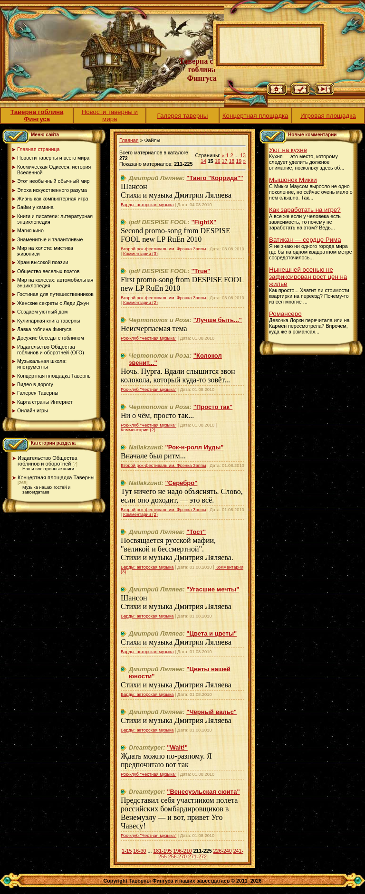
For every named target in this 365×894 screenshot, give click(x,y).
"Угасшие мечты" (212, 589)
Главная (129, 140)
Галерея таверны (182, 115)
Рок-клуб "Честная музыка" (148, 338)
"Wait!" (177, 747)
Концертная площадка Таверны (56, 477)
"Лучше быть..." (217, 319)
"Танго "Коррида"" (214, 177)
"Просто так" (212, 406)
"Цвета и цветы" (211, 633)
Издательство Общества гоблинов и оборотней (47, 460)
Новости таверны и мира (110, 115)
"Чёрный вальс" (211, 711)
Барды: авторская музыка (147, 204)
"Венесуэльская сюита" (203, 791)
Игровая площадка (328, 115)
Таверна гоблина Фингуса (37, 115)
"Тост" (196, 531)
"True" (200, 271)
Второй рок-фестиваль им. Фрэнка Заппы (163, 249)
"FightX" (203, 222)
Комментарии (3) (140, 253)
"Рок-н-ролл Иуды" (194, 447)
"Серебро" (181, 482)
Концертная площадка (255, 115)
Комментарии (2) (140, 302)
